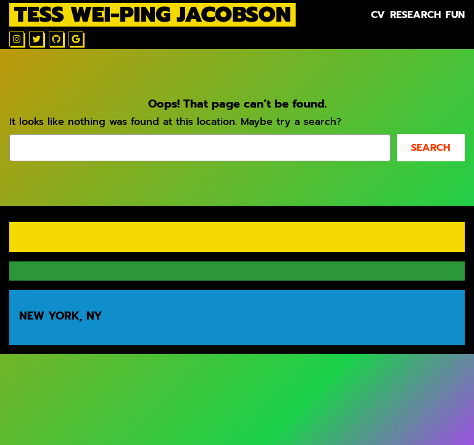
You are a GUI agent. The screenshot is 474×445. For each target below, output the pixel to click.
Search (430, 147)
